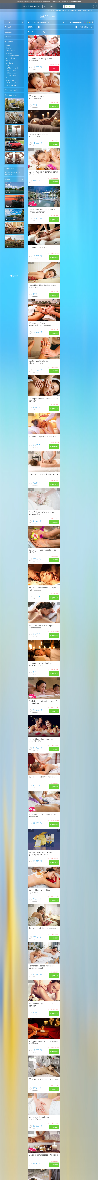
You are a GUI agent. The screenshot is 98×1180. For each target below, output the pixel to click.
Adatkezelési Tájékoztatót (24, 588)
